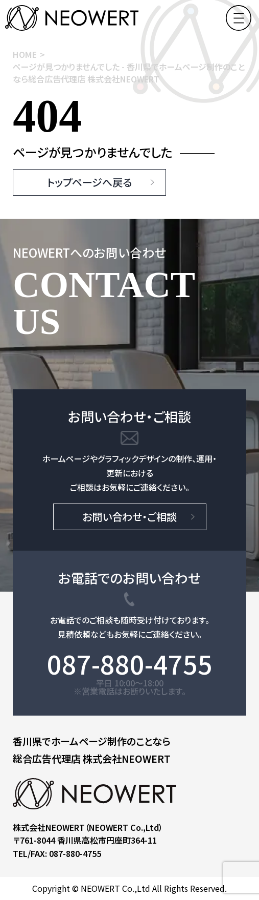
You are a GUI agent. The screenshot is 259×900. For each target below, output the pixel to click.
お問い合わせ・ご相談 (129, 516)
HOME (25, 54)
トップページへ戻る (89, 182)
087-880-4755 (130, 663)
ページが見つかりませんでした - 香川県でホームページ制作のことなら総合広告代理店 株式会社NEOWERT (129, 72)
